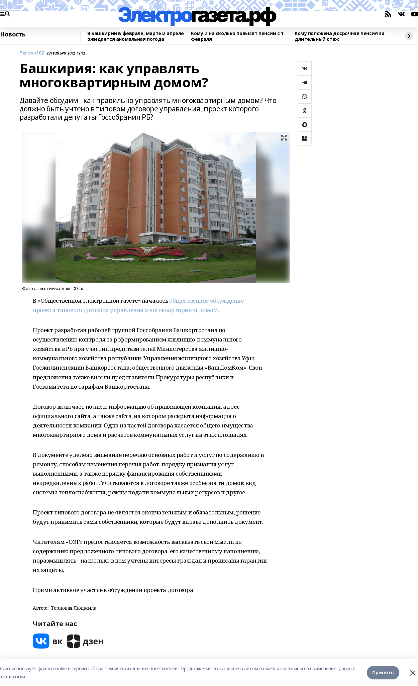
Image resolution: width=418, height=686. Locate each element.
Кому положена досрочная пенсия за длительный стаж (339, 36)
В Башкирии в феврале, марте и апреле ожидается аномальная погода (135, 36)
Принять (383, 672)
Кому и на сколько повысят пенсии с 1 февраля (237, 36)
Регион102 (31, 53)
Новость (13, 34)
